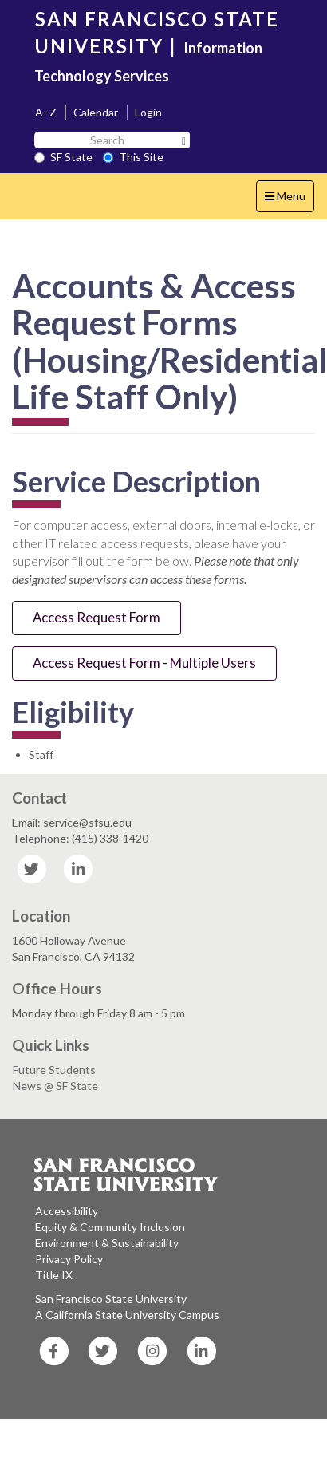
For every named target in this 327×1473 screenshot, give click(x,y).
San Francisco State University (111, 1298)
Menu (289, 200)
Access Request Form (96, 617)
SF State (63, 157)
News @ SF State (55, 1085)
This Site (133, 157)
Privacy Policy (69, 1259)
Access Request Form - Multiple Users (144, 662)
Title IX (54, 1274)
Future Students (54, 1069)
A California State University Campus (127, 1314)
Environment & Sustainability (107, 1243)
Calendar (95, 112)
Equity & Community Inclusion (110, 1227)
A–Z (46, 112)
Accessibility (66, 1211)
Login (148, 112)
